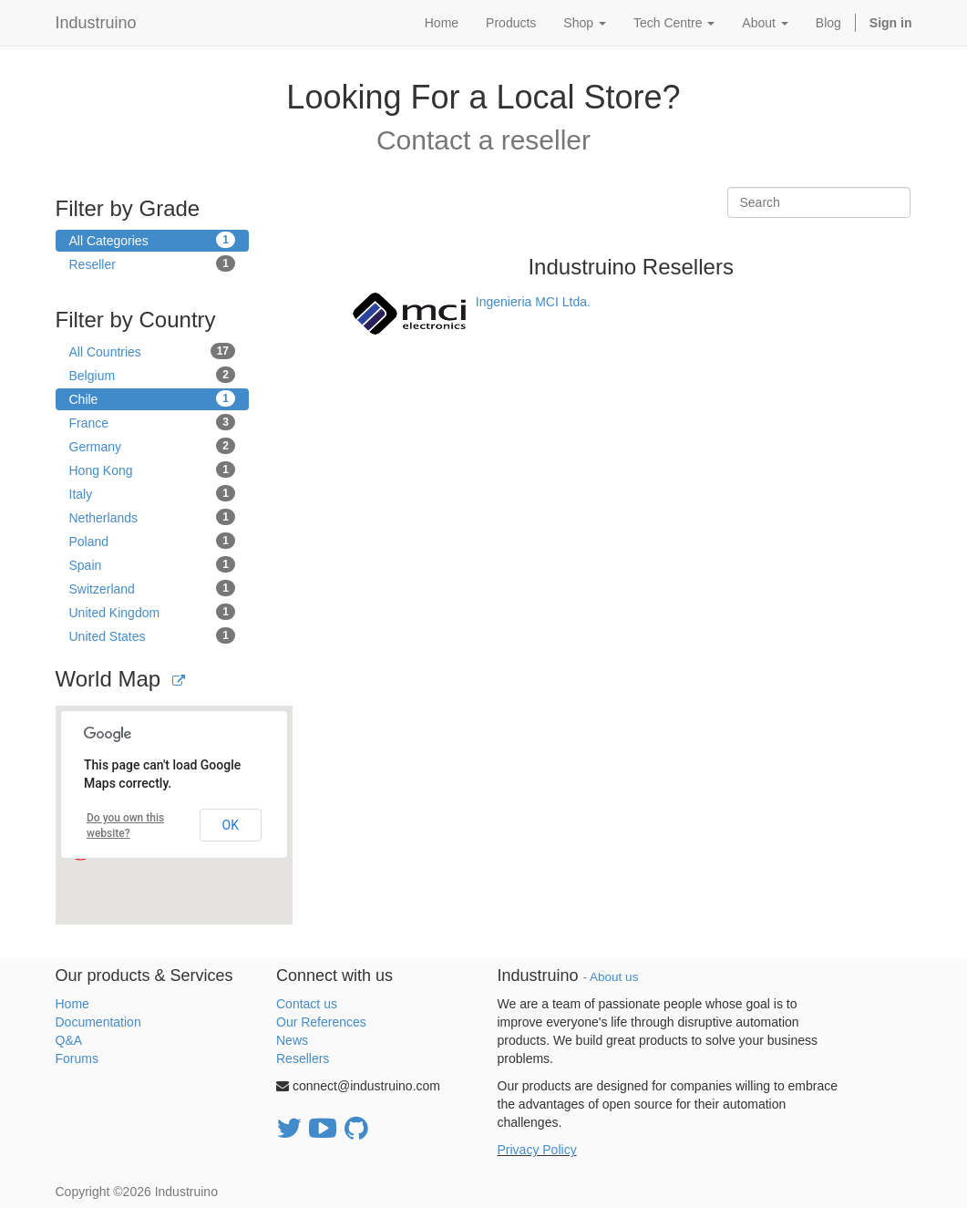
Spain (152, 564)
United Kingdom (152, 612)
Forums (77, 1058)
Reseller (152, 263)
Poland (152, 540)
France (152, 422)
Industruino (96, 23)
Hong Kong (152, 469)
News (292, 1040)
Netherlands (152, 517)
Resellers (302, 1058)
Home (72, 1003)
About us (614, 977)
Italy (152, 493)
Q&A (69, 1040)
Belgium (152, 375)
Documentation (98, 1022)
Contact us (306, 1003)
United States (152, 635)
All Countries (152, 351)
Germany (152, 446)
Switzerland (152, 588)
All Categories (152, 240)
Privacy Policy (537, 1149)
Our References (321, 1022)
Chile (152, 398)
